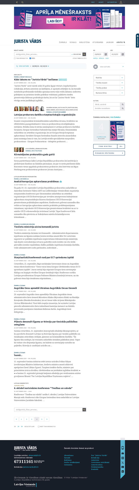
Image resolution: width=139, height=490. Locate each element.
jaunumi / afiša (19, 385)
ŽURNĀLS (63, 42)
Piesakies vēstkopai (109, 153)
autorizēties (112, 2)
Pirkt (93, 2)
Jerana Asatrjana (41, 148)
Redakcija (95, 458)
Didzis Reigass (60, 110)
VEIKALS (73, 42)
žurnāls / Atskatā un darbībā (56, 112)
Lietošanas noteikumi (100, 462)
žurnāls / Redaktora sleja (23, 77)
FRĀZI (32, 58)
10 (15, 426)
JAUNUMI (110, 42)
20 (18, 426)
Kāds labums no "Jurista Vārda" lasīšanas (36, 79)
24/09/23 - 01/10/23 (39, 66)
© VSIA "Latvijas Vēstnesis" (75, 477)
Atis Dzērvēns (30, 148)
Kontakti (94, 469)
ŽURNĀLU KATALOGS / (106, 117)
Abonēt (101, 2)
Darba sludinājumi (72, 462)
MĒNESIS (101, 58)
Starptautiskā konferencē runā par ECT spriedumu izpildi (44, 257)
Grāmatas (68, 465)
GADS (107, 58)
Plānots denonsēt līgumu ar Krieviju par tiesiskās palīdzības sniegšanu (45, 323)
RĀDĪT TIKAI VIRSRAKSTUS (47, 426)
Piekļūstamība (97, 467)
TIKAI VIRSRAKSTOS (21, 58)
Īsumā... (18, 355)
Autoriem (95, 460)
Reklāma (68, 460)
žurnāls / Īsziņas (19, 255)
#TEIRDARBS (98, 42)
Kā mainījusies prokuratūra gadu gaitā (34, 154)
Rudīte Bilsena (73, 107)
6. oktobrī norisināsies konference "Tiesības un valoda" (43, 388)
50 (22, 426)
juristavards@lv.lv (30, 467)
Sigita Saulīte (62, 107)
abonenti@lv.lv (35, 455)
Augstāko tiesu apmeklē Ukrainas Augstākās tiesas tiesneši (45, 288)
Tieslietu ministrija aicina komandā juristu (36, 226)
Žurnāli (67, 458)
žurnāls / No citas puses (34, 151)
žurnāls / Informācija (21, 179)
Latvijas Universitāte (21, 383)
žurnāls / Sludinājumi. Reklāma (24, 224)
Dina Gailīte (18, 74)
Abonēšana (68, 455)
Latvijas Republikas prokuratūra (25, 176)
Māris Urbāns (50, 110)
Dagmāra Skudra (51, 107)
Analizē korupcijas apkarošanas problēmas (36, 181)
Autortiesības (97, 465)
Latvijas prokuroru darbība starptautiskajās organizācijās (44, 114)
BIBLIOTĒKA (84, 42)
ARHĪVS (120, 42)
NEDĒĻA (95, 58)
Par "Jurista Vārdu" (99, 455)
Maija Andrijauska (72, 110)
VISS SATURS (24, 66)
